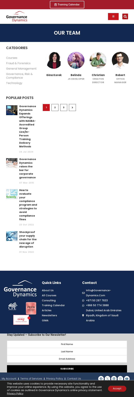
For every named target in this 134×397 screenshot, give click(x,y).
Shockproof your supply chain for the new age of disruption (28, 239)
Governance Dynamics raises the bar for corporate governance (27, 168)
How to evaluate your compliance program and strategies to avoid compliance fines (28, 204)
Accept (116, 388)
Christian (98, 75)
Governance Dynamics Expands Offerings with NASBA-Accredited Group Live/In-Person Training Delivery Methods (27, 126)
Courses (11, 58)
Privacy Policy (30, 393)
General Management (21, 69)
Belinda (76, 75)
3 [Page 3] (63, 107)
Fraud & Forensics (18, 63)
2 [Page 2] (55, 107)
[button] (125, 16)
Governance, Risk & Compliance (19, 76)
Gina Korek (54, 75)
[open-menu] (113, 16)
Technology (14, 83)
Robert (120, 75)
